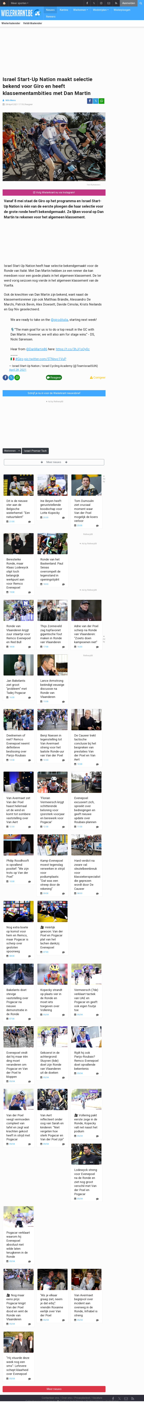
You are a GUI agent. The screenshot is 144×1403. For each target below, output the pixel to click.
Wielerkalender (10, 23)
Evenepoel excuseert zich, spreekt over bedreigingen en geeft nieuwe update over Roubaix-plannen (85, 810)
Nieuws (50, 9)
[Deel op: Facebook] (90, 101)
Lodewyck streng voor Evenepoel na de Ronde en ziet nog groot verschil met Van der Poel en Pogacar (85, 1182)
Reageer (29, 104)
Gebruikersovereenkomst (40, 1392)
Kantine (64, 9)
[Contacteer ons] (126, 1390)
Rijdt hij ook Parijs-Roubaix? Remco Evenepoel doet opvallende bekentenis (86, 1060)
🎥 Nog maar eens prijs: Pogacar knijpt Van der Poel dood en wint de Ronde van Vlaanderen (17, 1307)
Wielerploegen (122, 9)
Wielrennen (79, 9)
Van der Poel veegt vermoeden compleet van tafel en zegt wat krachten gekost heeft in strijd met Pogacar (18, 1127)
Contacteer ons (50, 1389)
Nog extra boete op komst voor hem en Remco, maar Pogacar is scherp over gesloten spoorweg (17, 939)
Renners (50, 16)
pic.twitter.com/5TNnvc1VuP (45, 359)
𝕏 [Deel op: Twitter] (95, 101)
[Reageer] (29, 592)
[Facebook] (113, 1390)
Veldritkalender (32, 23)
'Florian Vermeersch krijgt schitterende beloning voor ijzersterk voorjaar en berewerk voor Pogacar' (52, 810)
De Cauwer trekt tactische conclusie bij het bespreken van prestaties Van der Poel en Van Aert (85, 747)
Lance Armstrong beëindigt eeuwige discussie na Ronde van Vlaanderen (52, 688)
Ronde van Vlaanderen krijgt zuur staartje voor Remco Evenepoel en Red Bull (18, 634)
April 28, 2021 (17, 370)
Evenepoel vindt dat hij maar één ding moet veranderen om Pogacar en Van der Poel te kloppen (17, 1064)
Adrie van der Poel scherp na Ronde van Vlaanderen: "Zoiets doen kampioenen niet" (86, 634)
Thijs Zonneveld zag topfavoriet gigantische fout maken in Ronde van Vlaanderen (51, 634)
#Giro (19, 359)
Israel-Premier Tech (35, 450)
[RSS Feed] (132, 1390)
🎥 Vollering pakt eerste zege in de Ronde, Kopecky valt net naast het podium (85, 1123)
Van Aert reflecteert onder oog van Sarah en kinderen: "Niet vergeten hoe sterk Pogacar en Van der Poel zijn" (52, 1127)
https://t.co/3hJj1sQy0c (73, 349)
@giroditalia (59, 320)
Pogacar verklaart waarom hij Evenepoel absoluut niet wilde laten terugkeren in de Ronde (18, 1244)
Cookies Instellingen (70, 1392)
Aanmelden (128, 3)
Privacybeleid (82, 1389)
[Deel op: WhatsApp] (101, 101)
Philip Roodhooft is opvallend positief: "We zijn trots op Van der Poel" (17, 868)
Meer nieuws (54, 462)
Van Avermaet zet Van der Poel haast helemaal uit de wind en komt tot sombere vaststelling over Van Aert (18, 810)
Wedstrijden (100, 9)
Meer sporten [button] (18, 3)
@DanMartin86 (36, 349)
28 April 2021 (12, 104)
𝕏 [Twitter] (119, 1390)
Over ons (66, 1389)
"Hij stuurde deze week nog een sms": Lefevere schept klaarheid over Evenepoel (17, 1366)
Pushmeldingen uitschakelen (102, 1392)
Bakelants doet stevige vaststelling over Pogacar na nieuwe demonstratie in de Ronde (17, 1002)
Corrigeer (98, 377)
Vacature (97, 1389)
